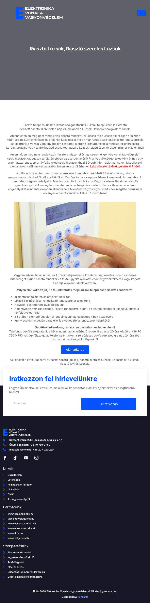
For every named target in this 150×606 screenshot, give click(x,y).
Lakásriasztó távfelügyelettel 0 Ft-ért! (115, 166)
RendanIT (83, 596)
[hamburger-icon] (141, 13)
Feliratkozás (108, 404)
